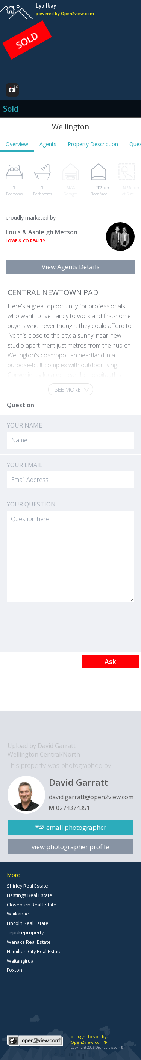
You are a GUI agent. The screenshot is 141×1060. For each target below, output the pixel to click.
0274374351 (73, 808)
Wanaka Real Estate (29, 941)
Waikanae (18, 913)
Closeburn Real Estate (31, 904)
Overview (17, 144)
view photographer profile (70, 846)
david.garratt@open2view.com (91, 797)
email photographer (76, 827)
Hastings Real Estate (29, 895)
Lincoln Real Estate (28, 923)
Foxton (14, 969)
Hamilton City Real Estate (34, 951)
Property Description (93, 144)
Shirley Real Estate (27, 885)
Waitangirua (20, 960)
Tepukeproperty (25, 932)
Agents (47, 144)
